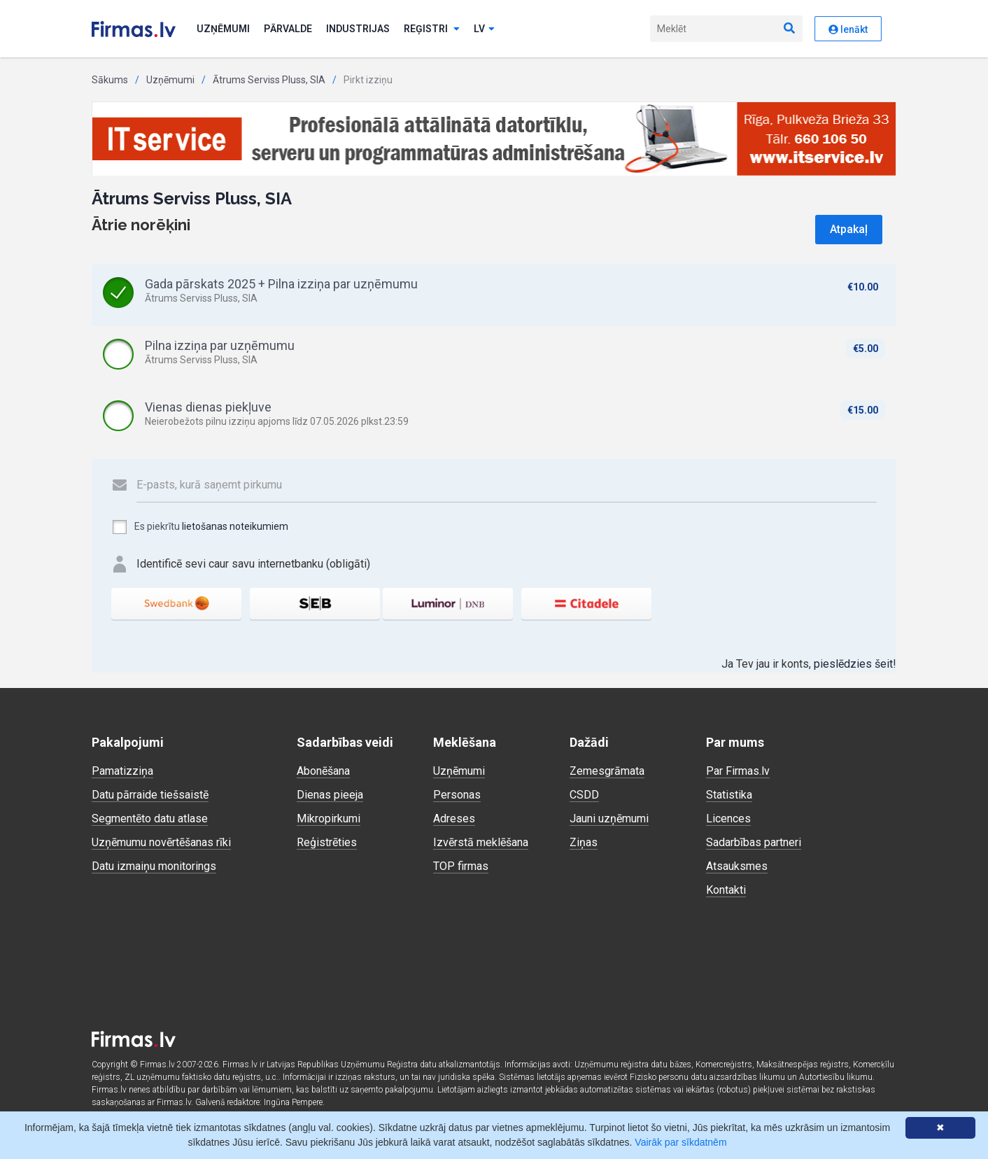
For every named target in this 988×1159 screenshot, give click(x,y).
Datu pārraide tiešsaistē (150, 794)
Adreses (454, 818)
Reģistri (432, 28)
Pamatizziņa (122, 771)
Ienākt (848, 29)
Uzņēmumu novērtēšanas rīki (161, 842)
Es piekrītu (199, 527)
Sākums (110, 79)
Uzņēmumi (223, 28)
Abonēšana (323, 771)
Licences (728, 818)
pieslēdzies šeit (853, 663)
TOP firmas (460, 866)
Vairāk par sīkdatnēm (680, 1142)
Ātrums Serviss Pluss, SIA (269, 79)
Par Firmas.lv (738, 771)
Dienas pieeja (330, 794)
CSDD (584, 794)
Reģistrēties (327, 842)
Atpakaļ (849, 229)
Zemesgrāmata (607, 771)
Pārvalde (288, 28)
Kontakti (726, 890)
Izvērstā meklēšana (480, 842)
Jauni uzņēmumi (609, 818)
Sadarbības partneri (753, 842)
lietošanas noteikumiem (235, 526)
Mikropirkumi (328, 818)
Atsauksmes (737, 866)
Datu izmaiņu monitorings (154, 866)
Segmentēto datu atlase (150, 818)
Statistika (729, 794)
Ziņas (584, 842)
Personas (457, 794)
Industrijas (358, 28)
